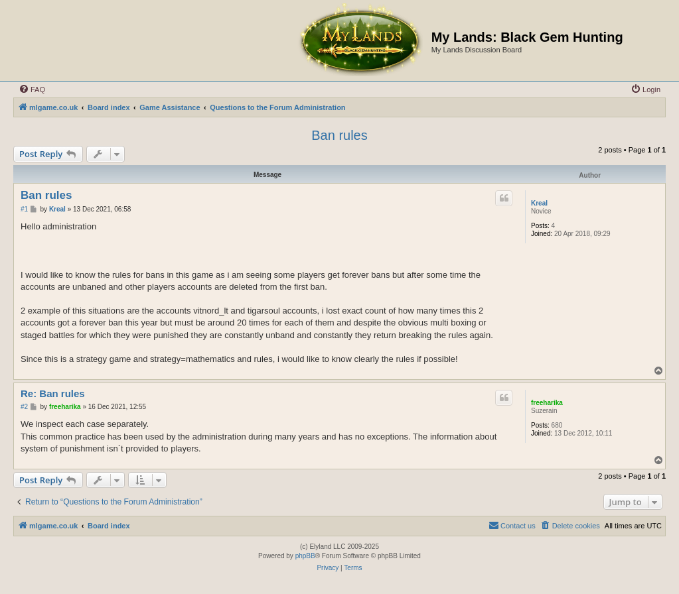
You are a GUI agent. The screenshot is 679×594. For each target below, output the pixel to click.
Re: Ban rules (53, 393)
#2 (24, 406)
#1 (24, 209)
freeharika (547, 402)
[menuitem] (31, 89)
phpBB (305, 556)
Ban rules (339, 135)
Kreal (539, 203)
